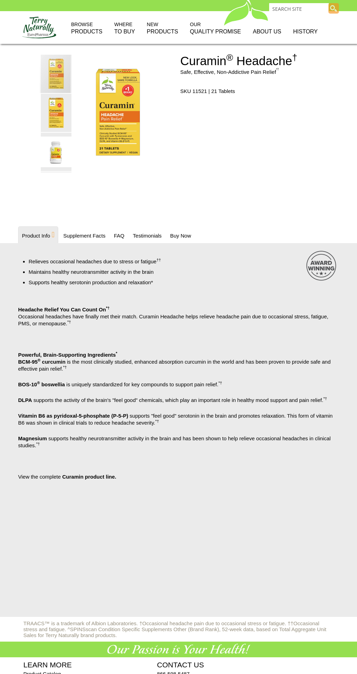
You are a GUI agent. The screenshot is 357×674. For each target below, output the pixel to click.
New (162, 29)
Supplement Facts (84, 236)
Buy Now (180, 236)
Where (124, 29)
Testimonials (147, 236)
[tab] (38, 234)
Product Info (36, 236)
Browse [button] (86, 29)
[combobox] (299, 8)
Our (215, 29)
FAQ (119, 236)
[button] (56, 112)
